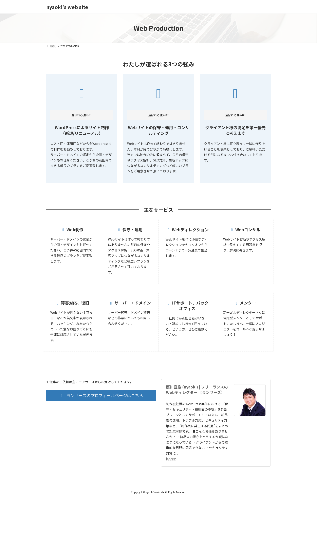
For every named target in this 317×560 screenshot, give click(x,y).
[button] (101, 395)
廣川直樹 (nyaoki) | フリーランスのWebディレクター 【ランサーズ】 (197, 389)
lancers (171, 458)
